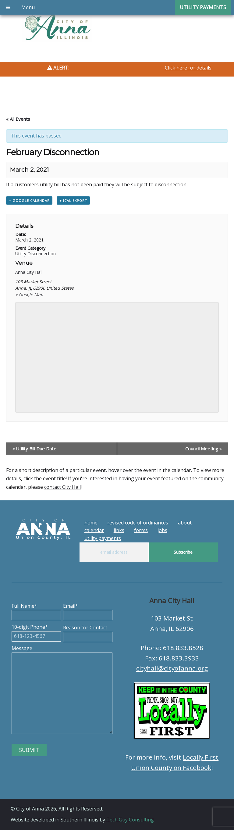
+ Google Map (29, 294)
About (185, 522)
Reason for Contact (87, 632)
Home (91, 522)
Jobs (162, 530)
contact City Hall (62, 487)
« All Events (18, 119)
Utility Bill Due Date (34, 448)
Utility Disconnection (35, 253)
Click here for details (188, 67)
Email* (87, 610)
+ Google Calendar (29, 200)
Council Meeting (203, 448)
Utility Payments (102, 538)
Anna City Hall (28, 272)
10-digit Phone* (36, 631)
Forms (141, 530)
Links (119, 530)
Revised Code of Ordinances (137, 522)
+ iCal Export (73, 200)
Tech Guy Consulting (130, 819)
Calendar (94, 530)
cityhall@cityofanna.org (172, 668)
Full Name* (36, 610)
